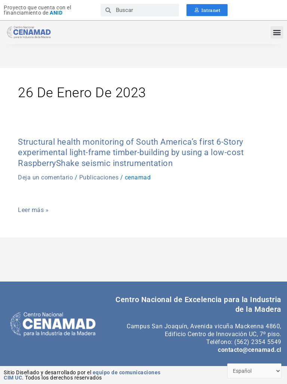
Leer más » (33, 210)
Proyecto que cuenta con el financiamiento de (37, 10)
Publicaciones (99, 177)
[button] (277, 32)
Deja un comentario (45, 177)
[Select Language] (254, 371)
